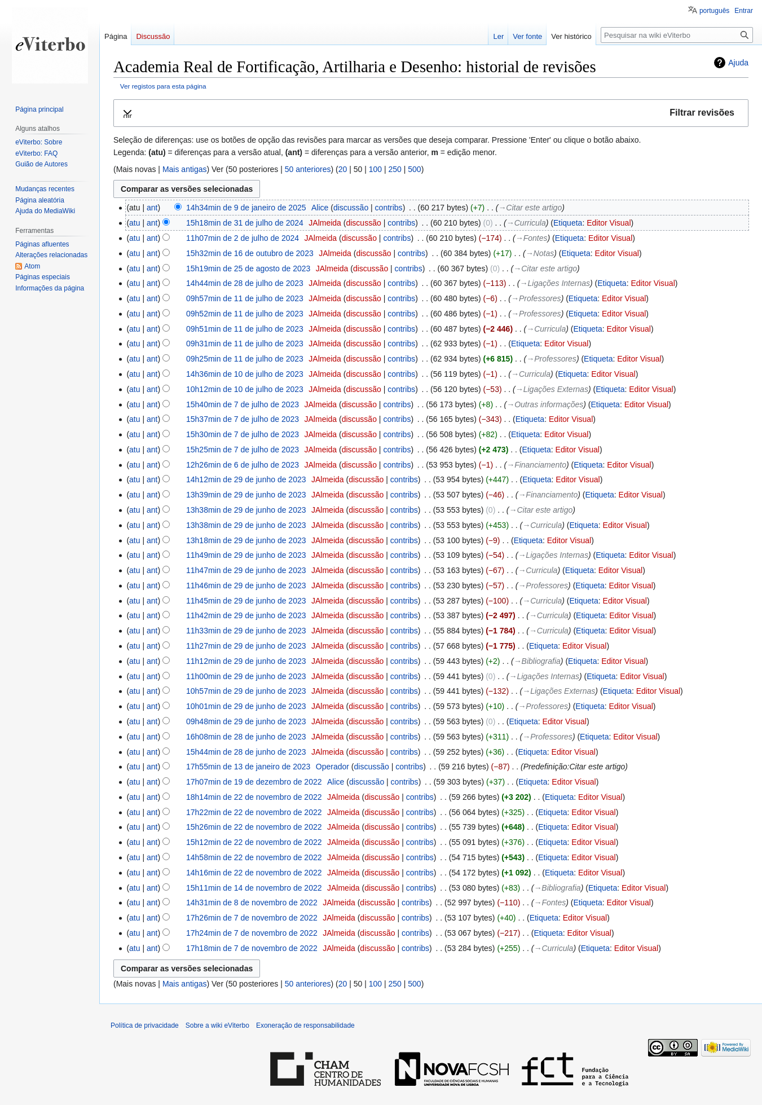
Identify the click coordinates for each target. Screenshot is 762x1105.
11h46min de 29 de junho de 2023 (246, 585)
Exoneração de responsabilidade (305, 1025)
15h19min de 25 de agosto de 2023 (248, 268)
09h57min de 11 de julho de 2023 (244, 298)
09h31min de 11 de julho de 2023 (244, 343)
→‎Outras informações (544, 404)
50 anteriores (308, 169)
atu (134, 222)
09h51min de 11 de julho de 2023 (244, 328)
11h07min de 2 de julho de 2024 (242, 238)
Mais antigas (184, 169)
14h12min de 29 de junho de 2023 (246, 479)
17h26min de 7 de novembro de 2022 (252, 917)
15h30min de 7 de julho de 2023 (242, 434)
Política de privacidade (145, 1025)
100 (375, 169)
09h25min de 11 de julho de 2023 (244, 358)
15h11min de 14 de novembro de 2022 (254, 887)
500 (414, 169)
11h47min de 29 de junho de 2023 (246, 570)
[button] (431, 113)
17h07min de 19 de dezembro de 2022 (254, 781)
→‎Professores (536, 298)
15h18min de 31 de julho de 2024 (244, 222)
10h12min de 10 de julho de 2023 (244, 389)
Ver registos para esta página (163, 86)
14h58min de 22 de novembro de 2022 (254, 857)
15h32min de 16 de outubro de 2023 (250, 253)
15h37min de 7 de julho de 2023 (242, 419)
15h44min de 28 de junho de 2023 (246, 751)
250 (394, 169)
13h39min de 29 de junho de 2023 (246, 494)
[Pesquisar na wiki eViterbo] (677, 35)
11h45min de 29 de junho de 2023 (246, 600)
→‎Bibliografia (537, 661)
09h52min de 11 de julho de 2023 (244, 313)
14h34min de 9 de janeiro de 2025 (246, 207)
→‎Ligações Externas (552, 389)
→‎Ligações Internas (555, 283)
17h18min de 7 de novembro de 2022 (252, 948)
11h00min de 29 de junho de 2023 (246, 676)
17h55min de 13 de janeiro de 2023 (248, 766)
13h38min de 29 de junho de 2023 (246, 509)
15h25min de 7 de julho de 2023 (242, 449)
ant (152, 207)
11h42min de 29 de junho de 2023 (246, 615)
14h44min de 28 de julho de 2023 (244, 283)
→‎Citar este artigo (530, 207)
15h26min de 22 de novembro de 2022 (254, 826)
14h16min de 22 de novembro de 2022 (254, 872)
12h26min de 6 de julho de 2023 (242, 464)
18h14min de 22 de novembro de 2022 (254, 797)
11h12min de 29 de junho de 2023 (246, 661)
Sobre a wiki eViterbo (217, 1025)
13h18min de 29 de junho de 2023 (246, 540)
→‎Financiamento (536, 464)
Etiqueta (567, 222)
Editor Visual (609, 222)
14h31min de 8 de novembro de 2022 (252, 902)
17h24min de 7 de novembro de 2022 (252, 932)
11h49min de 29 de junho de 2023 (246, 555)
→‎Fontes (532, 238)
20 (342, 169)
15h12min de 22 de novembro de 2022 (254, 842)
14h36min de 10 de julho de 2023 (244, 373)
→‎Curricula (526, 222)
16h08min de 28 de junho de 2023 (246, 736)
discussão (350, 207)
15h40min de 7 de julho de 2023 (242, 404)
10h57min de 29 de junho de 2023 (246, 690)
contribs (389, 207)
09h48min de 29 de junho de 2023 (246, 721)
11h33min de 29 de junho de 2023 (246, 630)
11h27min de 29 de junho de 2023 (246, 645)
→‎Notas (540, 253)
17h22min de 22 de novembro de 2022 (254, 812)
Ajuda (738, 62)
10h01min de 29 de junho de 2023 (246, 706)
